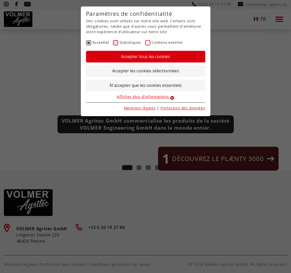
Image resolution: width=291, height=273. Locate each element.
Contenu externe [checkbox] (167, 42)
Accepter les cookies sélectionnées (145, 71)
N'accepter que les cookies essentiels (146, 85)
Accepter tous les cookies (145, 56)
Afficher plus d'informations (145, 96)
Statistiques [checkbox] (130, 42)
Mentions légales (140, 108)
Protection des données (182, 108)
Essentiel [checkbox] (101, 42)
